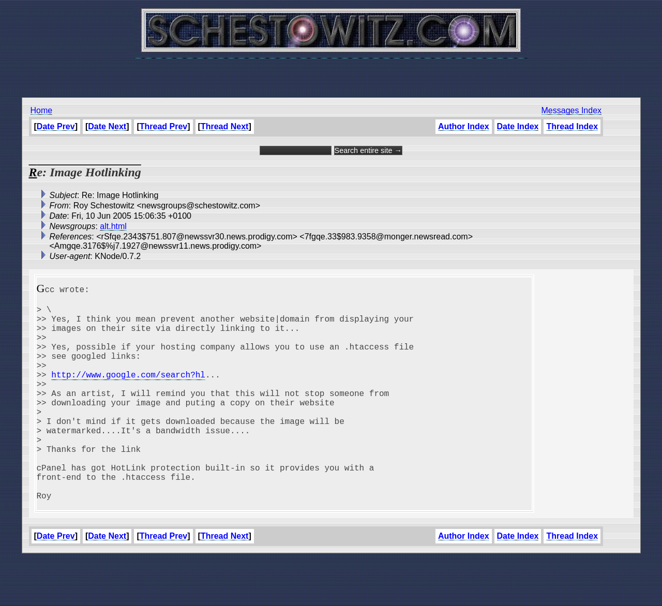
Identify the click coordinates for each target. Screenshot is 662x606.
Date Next (107, 126)
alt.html (113, 226)
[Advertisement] (331, 72)
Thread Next (224, 126)
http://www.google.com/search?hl (128, 393)
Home (42, 110)
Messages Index (571, 110)
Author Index (463, 126)
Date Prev (56, 126)
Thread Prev (163, 126)
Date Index (518, 126)
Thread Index (572, 126)
